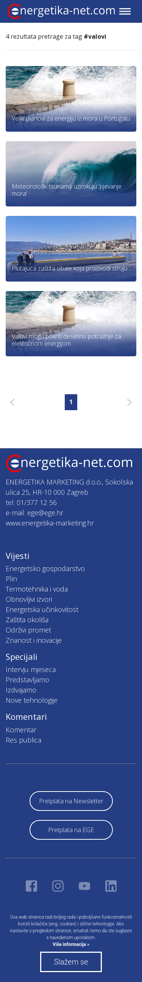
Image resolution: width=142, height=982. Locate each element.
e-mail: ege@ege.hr (34, 512)
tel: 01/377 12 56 (31, 502)
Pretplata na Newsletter (71, 801)
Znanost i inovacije (34, 640)
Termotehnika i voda (37, 588)
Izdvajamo (21, 689)
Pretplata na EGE (71, 830)
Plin (11, 578)
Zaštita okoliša (27, 619)
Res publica (23, 739)
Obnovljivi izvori (29, 599)
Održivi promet (28, 629)
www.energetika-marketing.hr (50, 522)
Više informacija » (71, 944)
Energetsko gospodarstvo (45, 568)
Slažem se (71, 961)
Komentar (21, 729)
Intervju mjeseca (31, 669)
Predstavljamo (27, 679)
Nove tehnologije (32, 700)
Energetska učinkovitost (42, 609)
